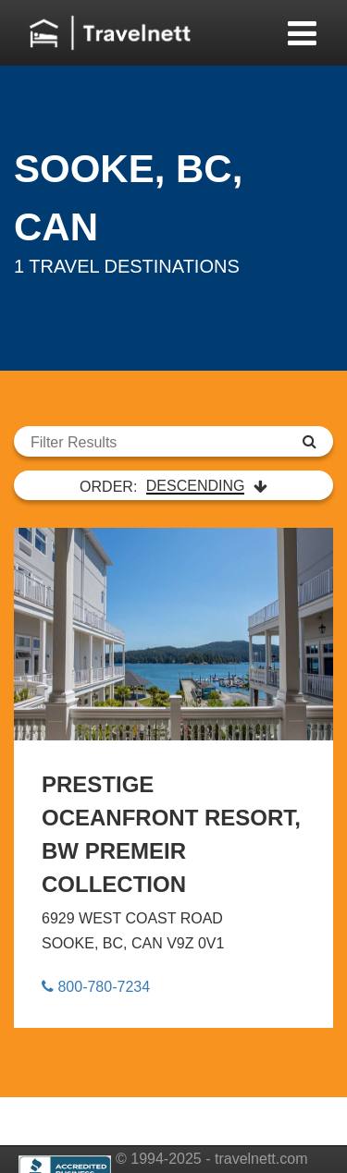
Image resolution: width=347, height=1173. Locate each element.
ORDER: (173, 486)
